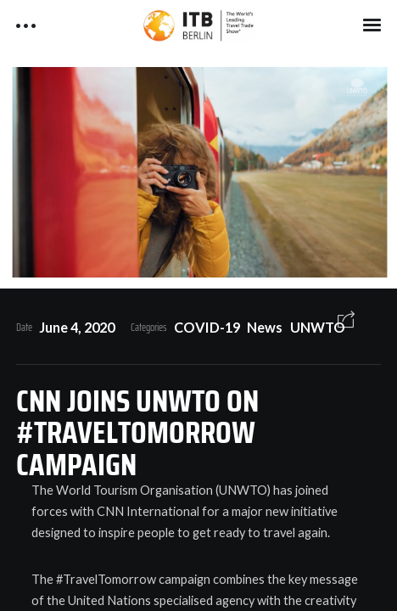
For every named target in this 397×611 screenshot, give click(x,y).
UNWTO (317, 327)
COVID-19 (207, 327)
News (264, 327)
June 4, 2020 (77, 327)
